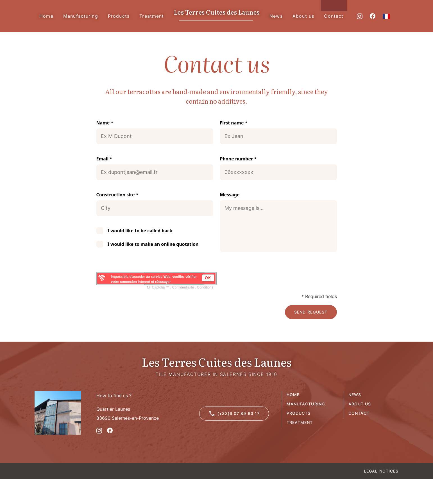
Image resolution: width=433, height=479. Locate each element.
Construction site (117, 195)
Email (104, 159)
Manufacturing (306, 403)
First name (234, 123)
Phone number (238, 159)
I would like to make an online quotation (153, 244)
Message (230, 195)
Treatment (300, 422)
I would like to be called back (140, 231)
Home (293, 394)
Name (105, 123)
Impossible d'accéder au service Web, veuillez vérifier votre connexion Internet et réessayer (154, 279)
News (354, 394)
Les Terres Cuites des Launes (217, 12)
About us (359, 403)
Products (299, 413)
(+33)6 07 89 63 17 (234, 413)
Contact (359, 413)
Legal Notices (381, 471)
